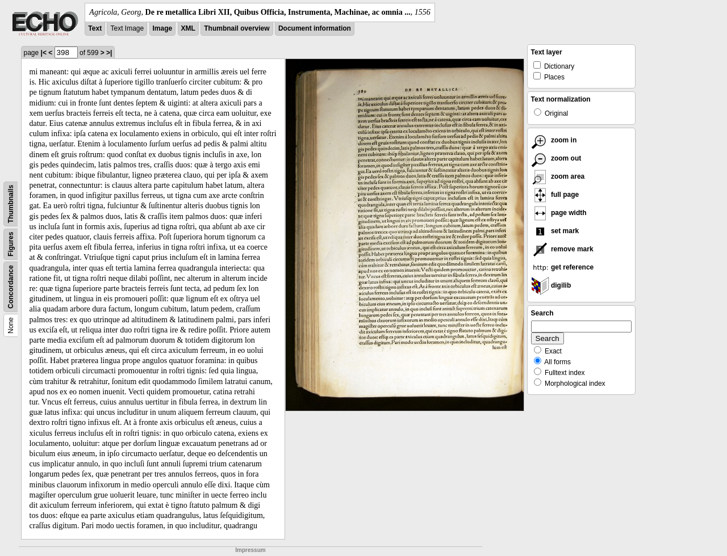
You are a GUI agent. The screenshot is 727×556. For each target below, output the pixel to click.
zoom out (556, 158)
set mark (555, 231)
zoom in (554, 140)
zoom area (558, 176)
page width (559, 213)
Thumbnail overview (236, 28)
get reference (562, 267)
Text (95, 28)
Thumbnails (11, 204)
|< (44, 53)
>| (109, 53)
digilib (551, 285)
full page (555, 195)
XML (188, 28)
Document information (314, 28)
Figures (11, 244)
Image (163, 28)
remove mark (562, 249)
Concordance (11, 287)
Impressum (250, 550)
